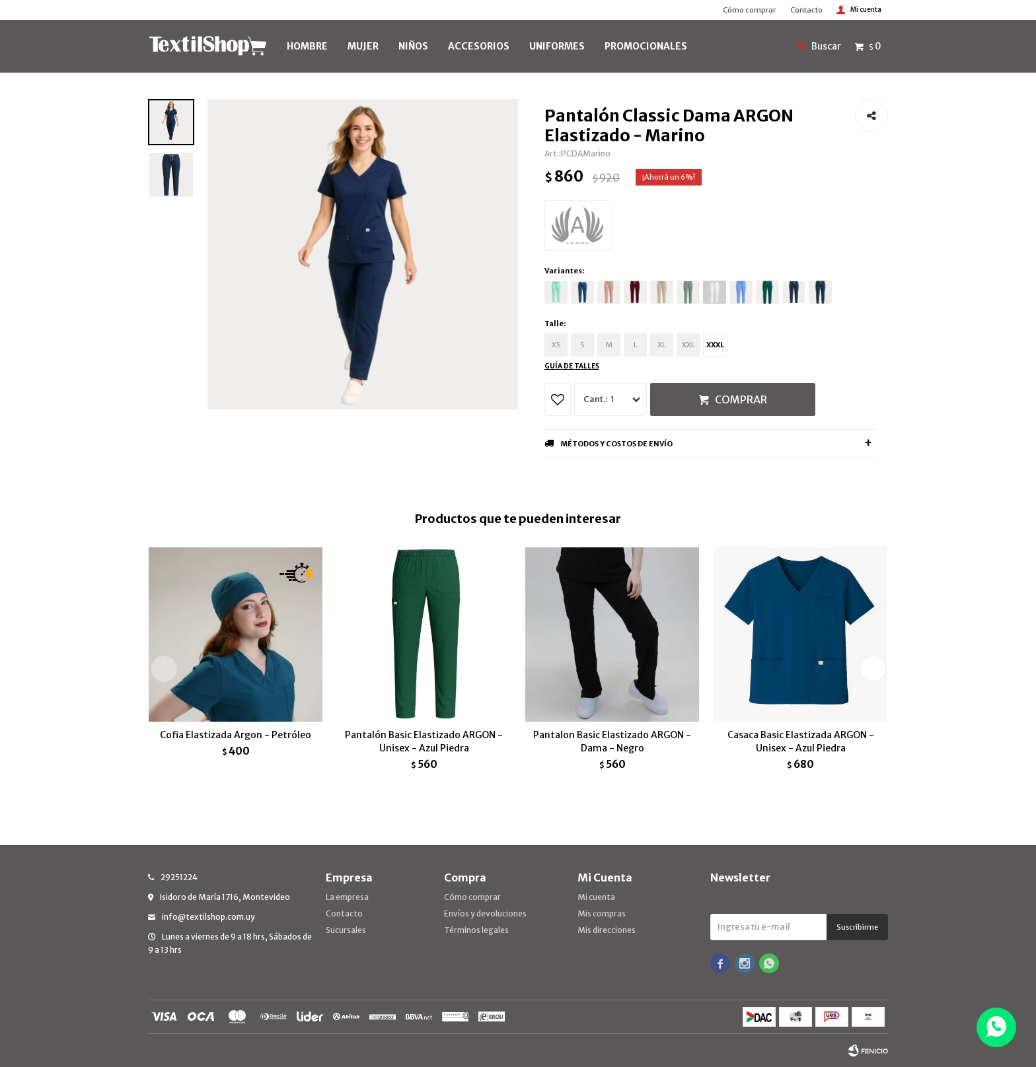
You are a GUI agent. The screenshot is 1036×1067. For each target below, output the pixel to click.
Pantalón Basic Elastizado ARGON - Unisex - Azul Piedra (424, 741)
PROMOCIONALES (646, 46)
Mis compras (601, 913)
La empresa (347, 897)
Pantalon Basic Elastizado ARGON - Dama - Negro (612, 741)
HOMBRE (307, 46)
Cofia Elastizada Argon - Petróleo (235, 735)
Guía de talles (571, 366)
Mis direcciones (606, 930)
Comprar (741, 399)
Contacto (806, 10)
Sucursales (346, 930)
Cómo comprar (749, 10)
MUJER (363, 46)
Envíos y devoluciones (485, 913)
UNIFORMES (557, 46)
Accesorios (478, 46)
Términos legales (476, 930)
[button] (872, 668)
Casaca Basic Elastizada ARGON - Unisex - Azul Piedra (800, 741)
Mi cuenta (596, 897)
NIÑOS (413, 46)
